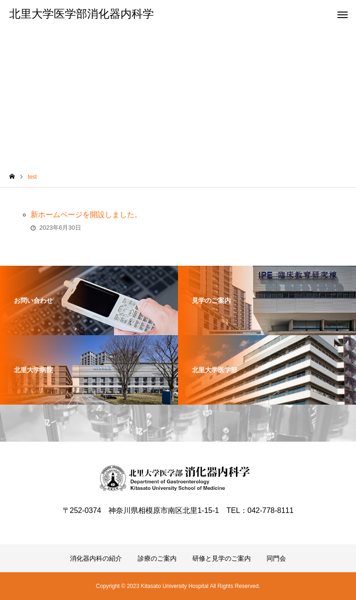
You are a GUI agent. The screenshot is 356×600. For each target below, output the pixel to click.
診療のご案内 (157, 558)
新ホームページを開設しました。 (86, 215)
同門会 (276, 558)
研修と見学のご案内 (221, 558)
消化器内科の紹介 (96, 558)
